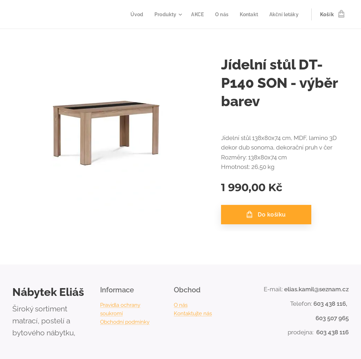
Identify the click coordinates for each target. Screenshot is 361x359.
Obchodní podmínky (124, 322)
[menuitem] (131, 14)
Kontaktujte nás (193, 313)
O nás (181, 305)
